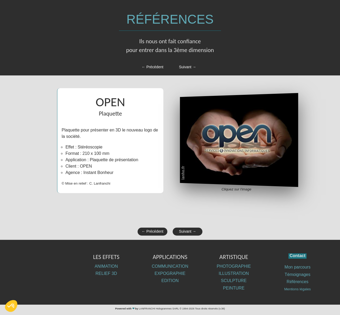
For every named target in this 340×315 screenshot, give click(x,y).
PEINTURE (234, 288)
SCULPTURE (234, 280)
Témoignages (298, 274)
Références (297, 281)
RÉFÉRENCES (170, 19)
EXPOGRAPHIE (170, 273)
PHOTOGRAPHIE (234, 266)
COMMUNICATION (170, 266)
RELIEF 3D (106, 273)
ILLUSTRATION (234, 273)
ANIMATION (106, 266)
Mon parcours (297, 267)
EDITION (170, 280)
